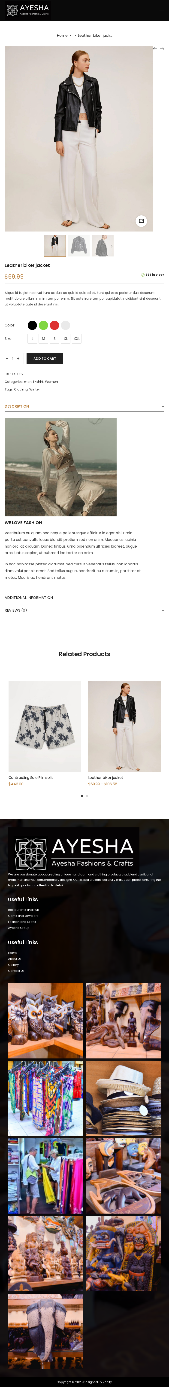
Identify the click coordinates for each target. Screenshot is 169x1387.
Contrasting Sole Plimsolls (31, 777)
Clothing (21, 389)
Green (43, 325)
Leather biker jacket (105, 777)
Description (17, 406)
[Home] (62, 35)
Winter (34, 389)
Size (8, 338)
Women (51, 381)
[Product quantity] (12, 358)
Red (54, 325)
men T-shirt (33, 381)
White (65, 325)
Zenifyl (107, 1382)
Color (10, 325)
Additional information (29, 597)
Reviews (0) (16, 610)
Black (32, 325)
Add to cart (44, 358)
